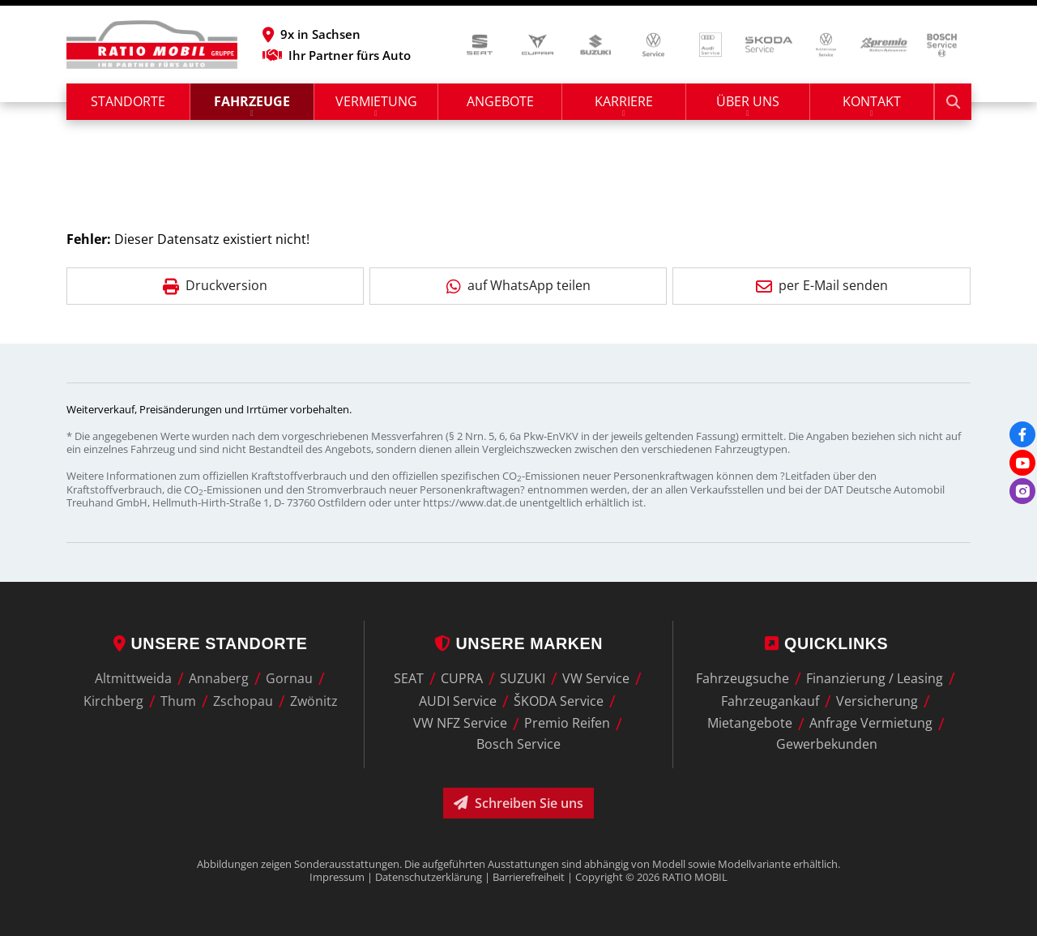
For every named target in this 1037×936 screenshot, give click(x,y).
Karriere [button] (624, 101)
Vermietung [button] (376, 101)
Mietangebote (749, 724)
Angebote (500, 101)
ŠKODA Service (559, 701)
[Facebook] (1022, 434)
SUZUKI (522, 678)
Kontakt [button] (872, 101)
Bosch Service (518, 744)
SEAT (409, 678)
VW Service (595, 678)
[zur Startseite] (151, 44)
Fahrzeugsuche (742, 678)
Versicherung (877, 701)
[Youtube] (1022, 463)
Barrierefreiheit (529, 877)
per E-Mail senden (822, 285)
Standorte (128, 101)
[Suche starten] (953, 101)
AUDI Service (458, 701)
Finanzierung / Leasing (874, 678)
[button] (336, 34)
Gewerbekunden (826, 744)
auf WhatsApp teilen (518, 285)
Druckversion (215, 285)
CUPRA (462, 678)
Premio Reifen (567, 724)
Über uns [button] (747, 101)
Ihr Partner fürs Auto (336, 55)
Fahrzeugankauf (770, 701)
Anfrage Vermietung (870, 724)
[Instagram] (1022, 491)
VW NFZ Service (460, 724)
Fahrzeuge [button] (252, 101)
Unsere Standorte (210, 643)
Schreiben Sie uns (518, 803)
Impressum (337, 877)
